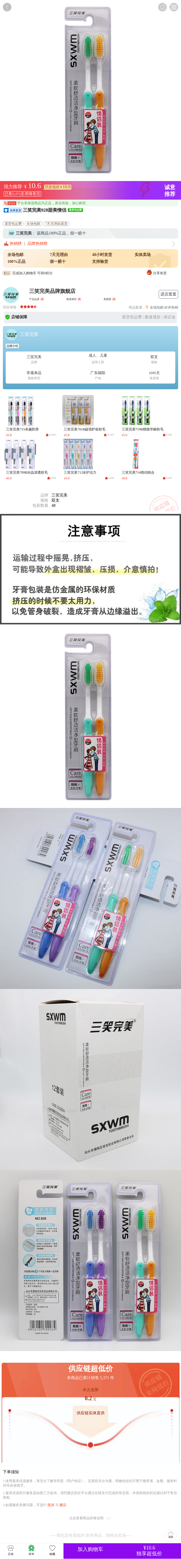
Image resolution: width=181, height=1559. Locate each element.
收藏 (52, 1550)
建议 (62, 1505)
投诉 (50, 1505)
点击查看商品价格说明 (90, 1518)
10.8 (67, 186)
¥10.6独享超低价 (149, 1550)
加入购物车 (90, 1549)
